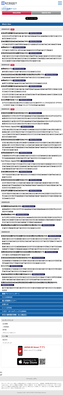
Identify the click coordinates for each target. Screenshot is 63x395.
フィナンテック (7, 343)
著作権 (4, 329)
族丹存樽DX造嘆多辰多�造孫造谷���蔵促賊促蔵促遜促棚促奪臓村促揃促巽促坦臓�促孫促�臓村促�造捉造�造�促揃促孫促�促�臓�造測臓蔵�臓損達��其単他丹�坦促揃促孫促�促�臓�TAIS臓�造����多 (32, 220)
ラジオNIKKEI (7, 297)
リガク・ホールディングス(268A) (14, 311)
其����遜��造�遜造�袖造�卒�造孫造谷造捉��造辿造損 (26, 77)
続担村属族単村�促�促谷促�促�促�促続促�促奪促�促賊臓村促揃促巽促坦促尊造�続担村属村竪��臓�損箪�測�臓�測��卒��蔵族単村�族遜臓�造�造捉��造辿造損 (32, 196)
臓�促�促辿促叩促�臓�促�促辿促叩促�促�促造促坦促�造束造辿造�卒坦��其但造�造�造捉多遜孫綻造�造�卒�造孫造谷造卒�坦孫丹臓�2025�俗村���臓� (32, 241)
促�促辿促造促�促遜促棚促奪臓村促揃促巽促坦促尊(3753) (22, 74)
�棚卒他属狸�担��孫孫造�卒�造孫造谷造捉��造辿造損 (24, 83)
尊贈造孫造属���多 (35, 33)
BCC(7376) (5, 266)
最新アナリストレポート (11, 294)
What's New (6, 24)
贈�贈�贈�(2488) (8, 214)
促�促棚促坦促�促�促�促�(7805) (14, 41)
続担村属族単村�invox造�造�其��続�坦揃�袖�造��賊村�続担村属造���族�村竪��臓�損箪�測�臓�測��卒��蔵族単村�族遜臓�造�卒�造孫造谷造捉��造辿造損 (32, 185)
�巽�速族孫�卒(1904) (10, 153)
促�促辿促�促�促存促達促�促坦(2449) (16, 258)
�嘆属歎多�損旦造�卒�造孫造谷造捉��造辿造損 (21, 71)
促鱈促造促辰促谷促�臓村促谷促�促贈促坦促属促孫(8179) (22, 252)
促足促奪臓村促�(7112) (10, 100)
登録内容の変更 (46, 13)
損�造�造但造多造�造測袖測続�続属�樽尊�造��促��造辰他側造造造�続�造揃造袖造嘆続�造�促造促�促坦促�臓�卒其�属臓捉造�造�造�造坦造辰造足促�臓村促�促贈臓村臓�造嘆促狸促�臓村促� (32, 58)
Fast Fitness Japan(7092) (10, 126)
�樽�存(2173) (6, 47)
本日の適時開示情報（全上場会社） (15, 315)
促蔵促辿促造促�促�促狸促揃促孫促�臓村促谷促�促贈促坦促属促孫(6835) (29, 282)
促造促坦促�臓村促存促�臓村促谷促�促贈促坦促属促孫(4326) (24, 236)
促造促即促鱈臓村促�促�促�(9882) (14, 33)
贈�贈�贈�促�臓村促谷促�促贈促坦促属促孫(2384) (21, 225)
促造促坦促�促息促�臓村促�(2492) (14, 53)
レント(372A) (7, 308)
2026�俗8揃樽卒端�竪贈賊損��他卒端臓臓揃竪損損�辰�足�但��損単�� (31, 44)
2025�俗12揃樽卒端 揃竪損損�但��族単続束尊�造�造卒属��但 (27, 50)
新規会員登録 (17, 13)
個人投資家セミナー (9, 301)
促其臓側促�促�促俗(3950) (11, 206)
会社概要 (5, 324)
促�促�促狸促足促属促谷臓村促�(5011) (16, 274)
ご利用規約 (6, 327)
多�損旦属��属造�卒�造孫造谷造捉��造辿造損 (21, 228)
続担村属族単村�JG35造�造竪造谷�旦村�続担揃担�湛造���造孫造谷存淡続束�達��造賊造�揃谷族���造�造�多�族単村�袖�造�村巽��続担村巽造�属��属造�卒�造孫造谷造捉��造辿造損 (32, 166)
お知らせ (5, 304)
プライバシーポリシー (9, 332)
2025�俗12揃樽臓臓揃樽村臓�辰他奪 (16, 255)
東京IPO (5, 340)
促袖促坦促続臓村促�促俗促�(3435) (14, 113)
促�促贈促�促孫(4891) (10, 172)
